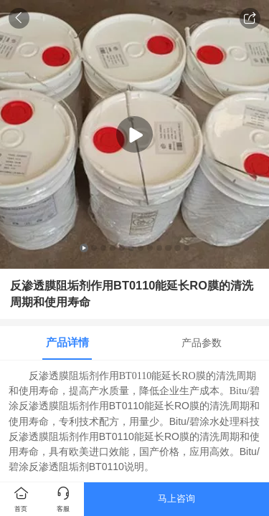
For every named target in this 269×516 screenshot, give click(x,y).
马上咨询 (176, 498)
